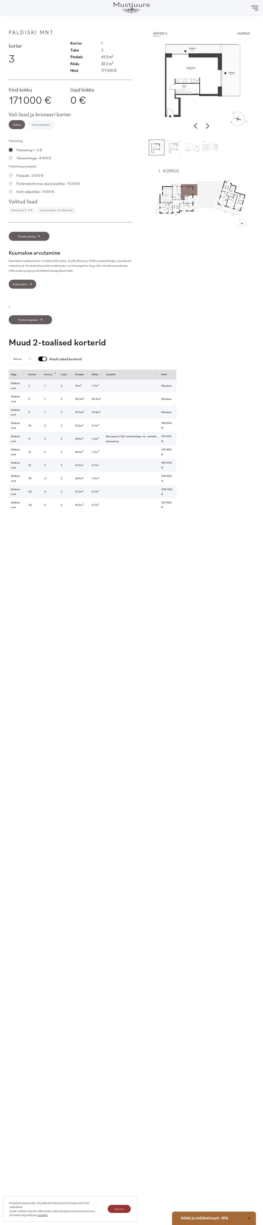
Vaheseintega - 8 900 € (34, 158)
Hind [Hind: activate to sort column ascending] (164, 374)
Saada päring (27, 236)
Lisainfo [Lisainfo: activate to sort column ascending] (111, 374)
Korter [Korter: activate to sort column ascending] (32, 374)
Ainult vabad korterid (65, 359)
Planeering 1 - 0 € (29, 150)
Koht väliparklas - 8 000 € (35, 192)
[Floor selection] (21, 359)
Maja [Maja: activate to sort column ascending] (14, 374)
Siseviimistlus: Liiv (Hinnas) (56, 210)
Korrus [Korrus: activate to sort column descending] (48, 374)
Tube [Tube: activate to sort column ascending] (64, 374)
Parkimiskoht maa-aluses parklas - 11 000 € (48, 183)
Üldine (17, 125)
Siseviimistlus (41, 125)
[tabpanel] (70, 166)
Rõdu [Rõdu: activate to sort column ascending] (95, 374)
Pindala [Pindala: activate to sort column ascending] (79, 374)
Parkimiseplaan (28, 320)
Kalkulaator (20, 284)
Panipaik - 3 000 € (30, 175)
